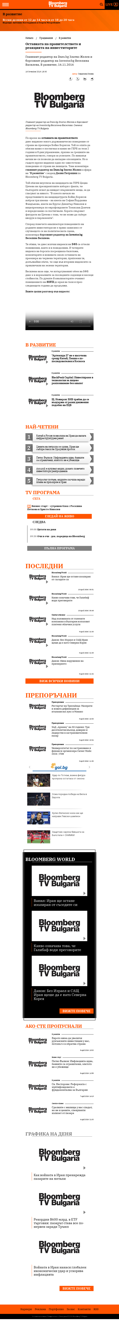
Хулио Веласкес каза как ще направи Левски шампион (55, 818)
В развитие (40, 344)
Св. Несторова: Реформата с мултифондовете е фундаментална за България (70, 1087)
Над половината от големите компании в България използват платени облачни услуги (71, 621)
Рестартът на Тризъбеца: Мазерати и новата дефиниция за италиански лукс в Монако (72, 709)
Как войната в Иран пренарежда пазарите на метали (59, 1176)
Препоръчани (51, 695)
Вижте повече (77, 1011)
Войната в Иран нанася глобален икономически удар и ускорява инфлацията (60, 1270)
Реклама (40, 1309)
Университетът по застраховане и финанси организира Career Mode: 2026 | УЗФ (72, 751)
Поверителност (52, 1316)
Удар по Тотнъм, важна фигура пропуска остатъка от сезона (56, 780)
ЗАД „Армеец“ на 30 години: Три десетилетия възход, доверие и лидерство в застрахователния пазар (71, 731)
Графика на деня (48, 1133)
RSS (96, 1309)
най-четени (41, 426)
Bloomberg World (59, 572)
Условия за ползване (39, 1316)
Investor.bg (75, 234)
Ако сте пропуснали (53, 1026)
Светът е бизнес (58, 615)
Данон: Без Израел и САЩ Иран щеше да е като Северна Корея (70, 641)
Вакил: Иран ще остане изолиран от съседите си (71, 578)
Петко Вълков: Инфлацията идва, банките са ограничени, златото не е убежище (72, 1064)
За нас (71, 1309)
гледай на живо (59, 516)
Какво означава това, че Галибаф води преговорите (70, 599)
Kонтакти (84, 1309)
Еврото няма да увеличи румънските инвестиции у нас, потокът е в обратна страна (71, 1041)
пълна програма (59, 548)
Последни (44, 565)
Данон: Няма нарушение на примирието (68, 662)
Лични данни (63, 1316)
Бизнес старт (56, 1057)
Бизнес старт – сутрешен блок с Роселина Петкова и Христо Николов (54, 508)
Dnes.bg (58, 169)
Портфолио (56, 1309)
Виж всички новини (59, 681)
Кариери (26, 1309)
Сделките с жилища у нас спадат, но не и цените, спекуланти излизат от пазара (72, 1110)
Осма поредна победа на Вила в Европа (57, 799)
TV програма (42, 492)
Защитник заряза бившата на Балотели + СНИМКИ (55, 836)
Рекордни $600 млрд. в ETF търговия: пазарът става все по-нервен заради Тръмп (59, 1222)
